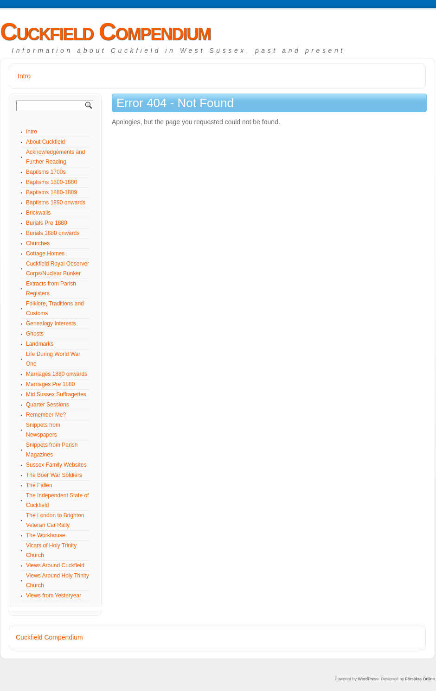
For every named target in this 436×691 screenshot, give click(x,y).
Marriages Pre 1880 (50, 384)
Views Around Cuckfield (55, 565)
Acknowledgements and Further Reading (55, 157)
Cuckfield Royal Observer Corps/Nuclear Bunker (57, 268)
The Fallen (39, 485)
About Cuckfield (45, 142)
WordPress (368, 679)
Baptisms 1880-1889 (51, 192)
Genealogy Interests (51, 323)
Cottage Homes (45, 253)
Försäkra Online (420, 679)
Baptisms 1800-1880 (51, 182)
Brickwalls (38, 212)
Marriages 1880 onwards (56, 374)
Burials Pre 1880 (46, 223)
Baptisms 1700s (45, 172)
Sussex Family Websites (56, 465)
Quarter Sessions (47, 404)
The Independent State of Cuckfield (57, 500)
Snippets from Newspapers (43, 430)
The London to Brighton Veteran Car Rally (55, 520)
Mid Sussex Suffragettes (56, 394)
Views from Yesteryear (53, 595)
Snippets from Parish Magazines (51, 450)
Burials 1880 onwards (52, 233)
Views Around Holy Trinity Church (57, 580)
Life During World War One (53, 359)
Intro (24, 76)
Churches (38, 243)
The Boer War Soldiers (54, 475)
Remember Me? (46, 415)
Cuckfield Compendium (105, 31)
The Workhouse (45, 535)
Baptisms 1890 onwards (55, 202)
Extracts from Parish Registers (51, 288)
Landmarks (39, 344)
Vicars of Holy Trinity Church (51, 550)
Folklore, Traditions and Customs (55, 308)
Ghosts (35, 333)
